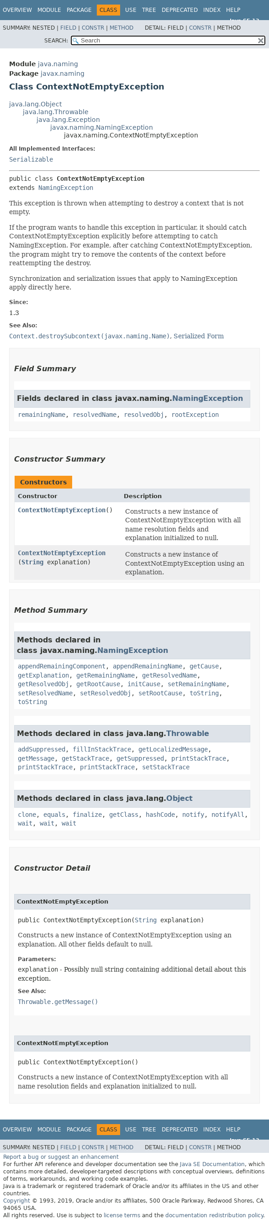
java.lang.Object (35, 104)
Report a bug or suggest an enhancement (61, 1157)
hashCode (160, 814)
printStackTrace (198, 758)
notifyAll (227, 814)
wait (25, 823)
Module (49, 10)
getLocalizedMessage (173, 749)
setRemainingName (197, 684)
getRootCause (98, 684)
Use (131, 10)
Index (212, 10)
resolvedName (94, 414)
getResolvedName (169, 675)
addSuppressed (41, 749)
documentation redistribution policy (214, 1215)
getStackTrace (85, 758)
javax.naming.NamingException (101, 127)
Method (121, 28)
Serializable (31, 159)
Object (179, 798)
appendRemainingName (147, 666)
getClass (123, 814)
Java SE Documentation (212, 1164)
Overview (17, 10)
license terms (122, 1215)
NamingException (65, 187)
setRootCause (160, 693)
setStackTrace (166, 767)
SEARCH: (56, 40)
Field (68, 28)
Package (79, 10)
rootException (195, 414)
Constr (93, 28)
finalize (87, 814)
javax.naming (62, 73)
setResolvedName (45, 693)
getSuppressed (140, 758)
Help (233, 10)
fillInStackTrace (102, 749)
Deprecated (180, 10)
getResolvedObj (43, 684)
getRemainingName (105, 675)
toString (204, 693)
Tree (149, 10)
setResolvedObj (105, 693)
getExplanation (43, 675)
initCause (143, 684)
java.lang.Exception (68, 119)
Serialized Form (199, 336)
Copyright (16, 1201)
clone (27, 814)
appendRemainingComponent (61, 666)
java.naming (58, 64)
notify (193, 814)
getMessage (36, 758)
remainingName (41, 414)
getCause (204, 666)
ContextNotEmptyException (61, 510)
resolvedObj (144, 414)
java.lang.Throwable (56, 112)
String (32, 562)
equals (54, 814)
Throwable (187, 733)
